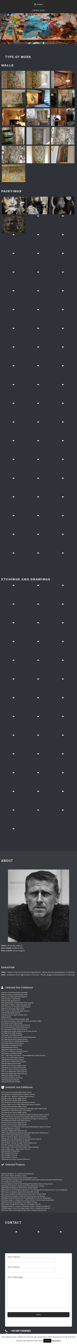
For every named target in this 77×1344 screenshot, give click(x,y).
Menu (40, 4)
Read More (56, 1341)
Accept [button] (47, 1341)
